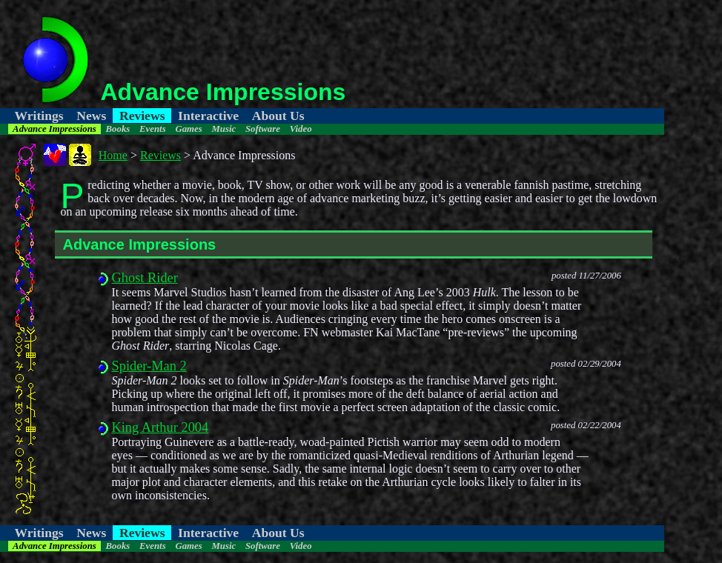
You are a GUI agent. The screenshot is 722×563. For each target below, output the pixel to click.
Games (188, 129)
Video (301, 129)
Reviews (142, 115)
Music (223, 129)
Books (118, 129)
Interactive (208, 115)
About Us (278, 115)
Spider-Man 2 (148, 366)
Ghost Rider (144, 277)
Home (113, 155)
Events (152, 129)
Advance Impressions (54, 129)
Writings (39, 115)
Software (262, 129)
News (91, 115)
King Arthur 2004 (159, 427)
